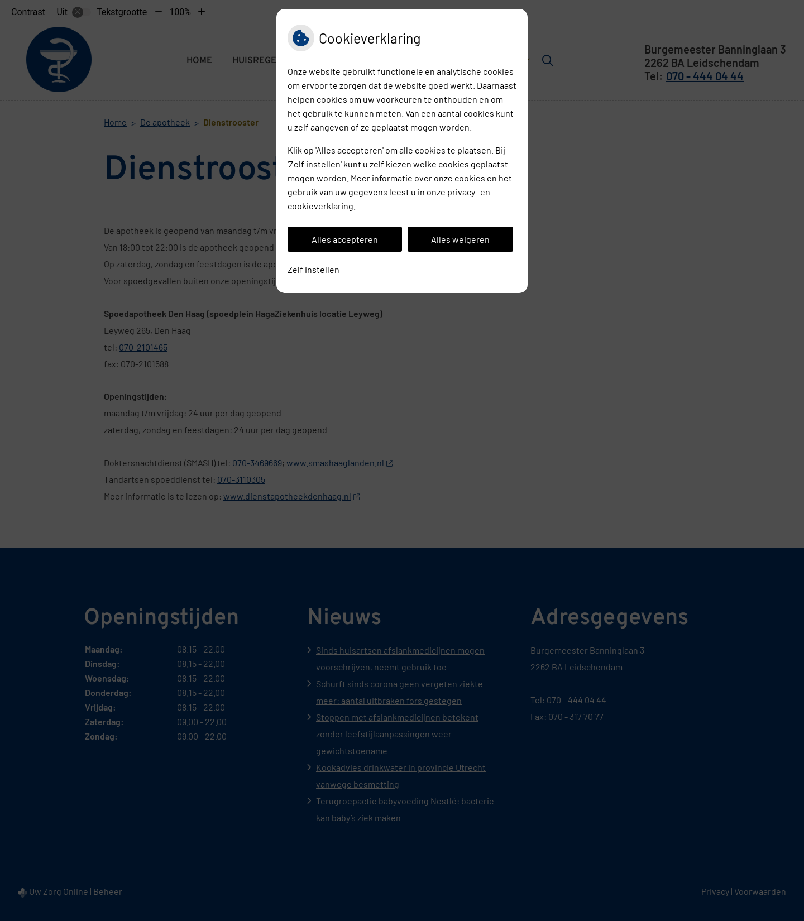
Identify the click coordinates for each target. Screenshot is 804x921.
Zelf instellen (313, 269)
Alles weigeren (460, 239)
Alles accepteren (345, 239)
